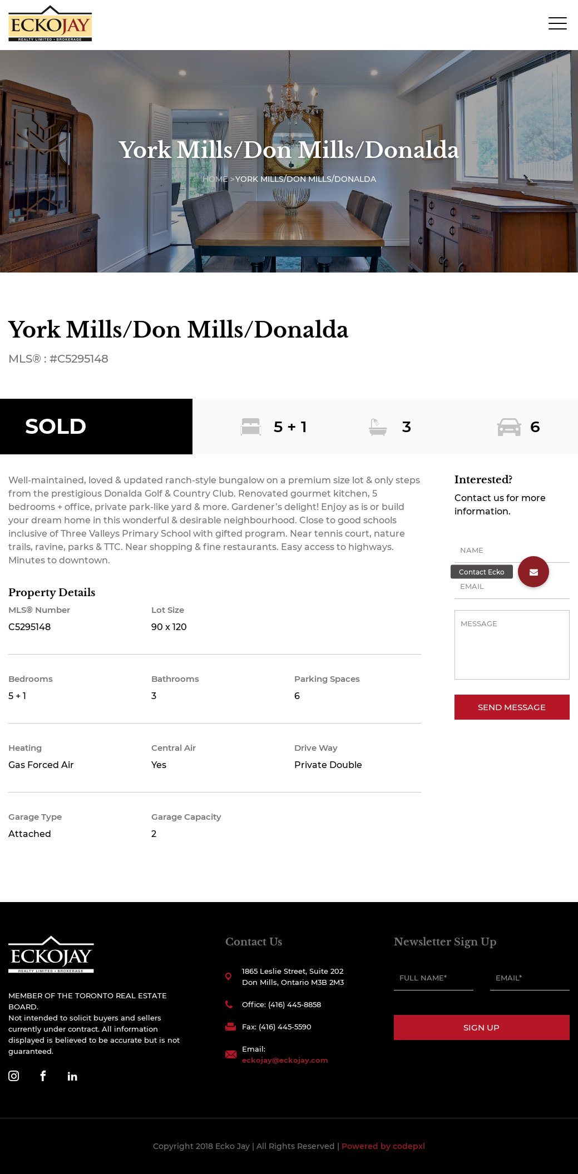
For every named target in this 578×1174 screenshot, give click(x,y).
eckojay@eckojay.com (285, 1060)
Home (215, 179)
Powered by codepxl (383, 1146)
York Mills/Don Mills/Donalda (305, 179)
